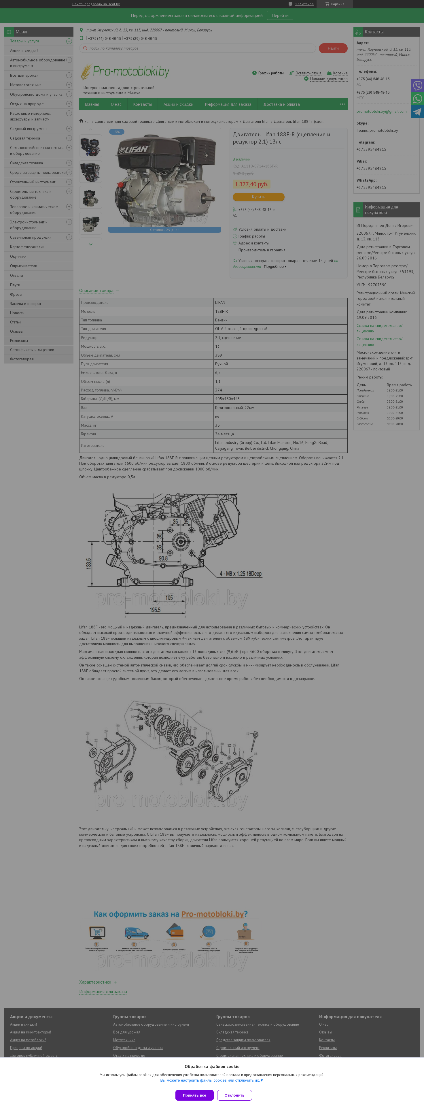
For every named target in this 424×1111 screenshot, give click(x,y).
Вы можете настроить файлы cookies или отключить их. (210, 1082)
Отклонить (237, 1095)
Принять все (194, 1095)
